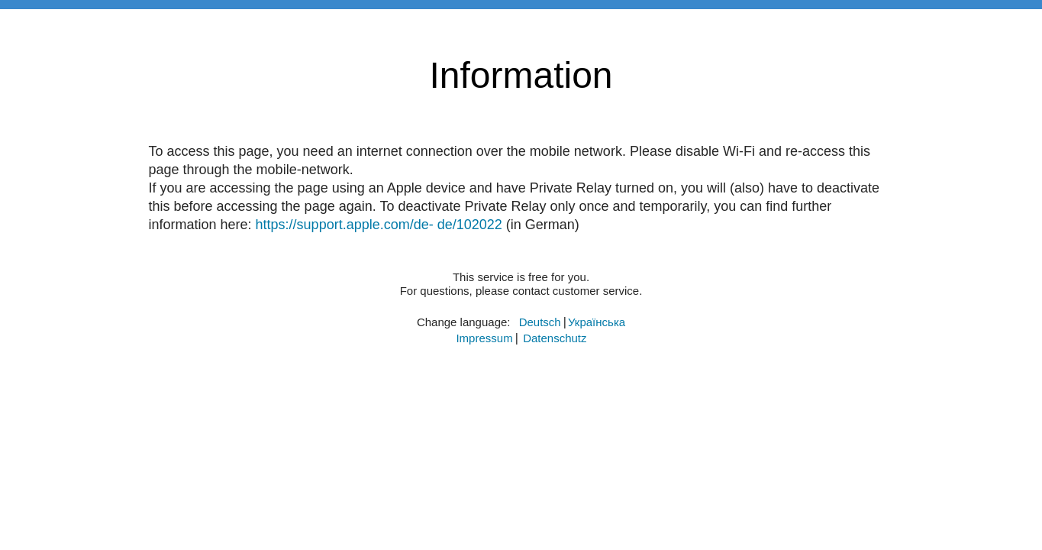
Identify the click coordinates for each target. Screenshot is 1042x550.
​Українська (596, 321)
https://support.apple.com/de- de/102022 (379, 224)
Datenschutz (554, 338)
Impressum (484, 338)
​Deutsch (540, 321)
